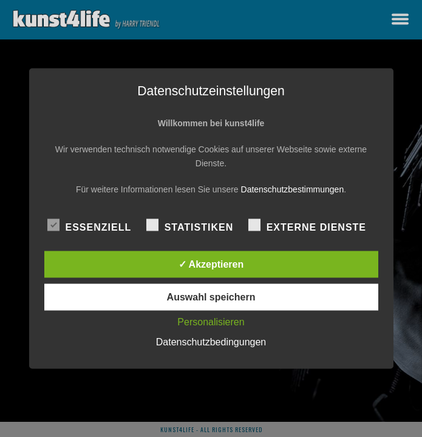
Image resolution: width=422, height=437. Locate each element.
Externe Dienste (307, 225)
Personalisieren (210, 322)
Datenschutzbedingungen (211, 342)
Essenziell (89, 225)
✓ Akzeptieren (211, 264)
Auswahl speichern (211, 297)
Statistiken (190, 225)
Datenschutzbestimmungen (292, 189)
